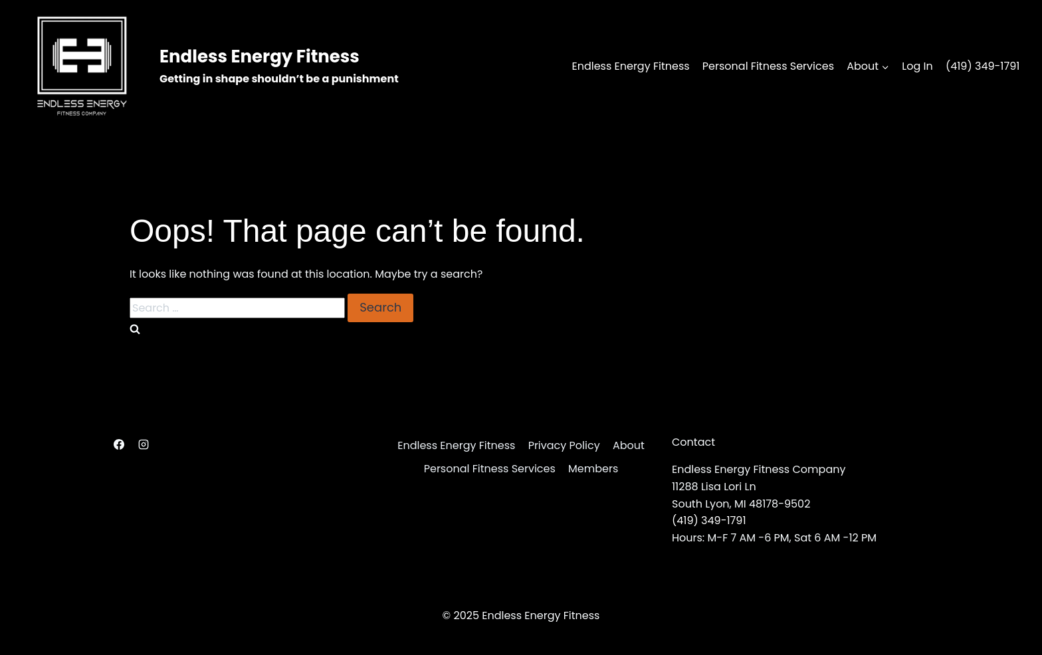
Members (593, 468)
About (629, 445)
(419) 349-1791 (983, 66)
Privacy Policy (564, 445)
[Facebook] (119, 444)
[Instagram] (143, 444)
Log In (917, 66)
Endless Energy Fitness (630, 66)
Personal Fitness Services (768, 66)
